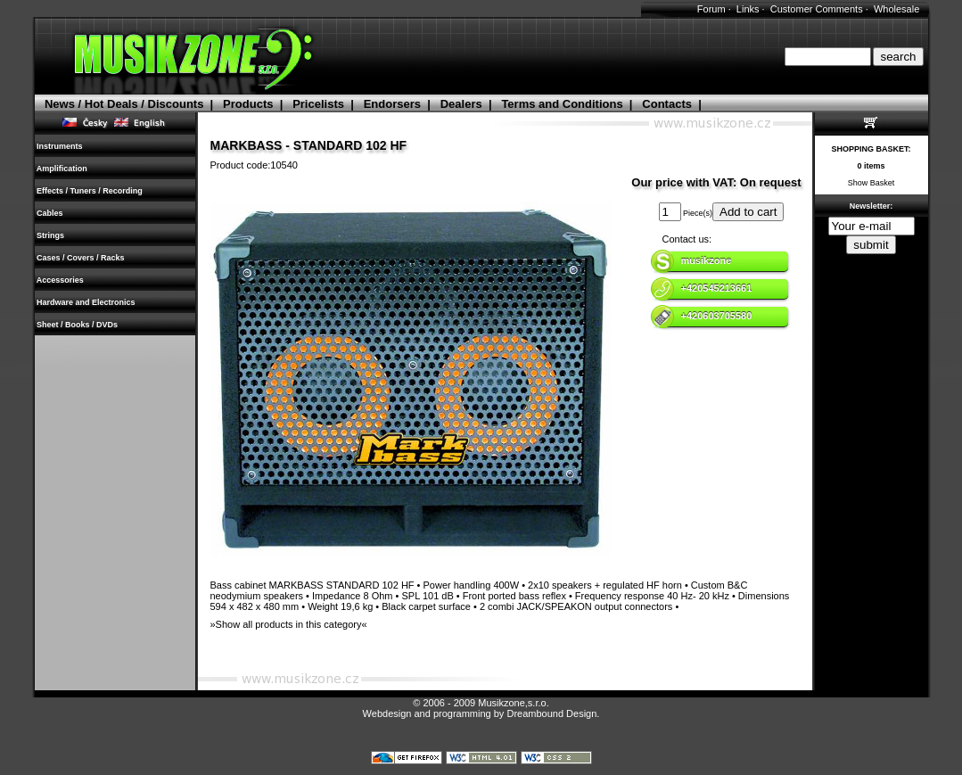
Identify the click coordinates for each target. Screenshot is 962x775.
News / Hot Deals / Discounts (124, 104)
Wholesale (896, 9)
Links (748, 9)
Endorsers (392, 104)
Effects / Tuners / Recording (90, 190)
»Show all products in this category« (288, 624)
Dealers (461, 104)
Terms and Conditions (561, 104)
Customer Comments (816, 9)
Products (248, 104)
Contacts (667, 104)
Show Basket (871, 182)
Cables (50, 213)
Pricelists (318, 104)
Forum (711, 9)
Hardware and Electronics (86, 302)
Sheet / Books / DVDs (77, 324)
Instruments (60, 146)
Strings (51, 235)
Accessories (60, 280)
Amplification (62, 168)
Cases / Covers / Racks (81, 257)
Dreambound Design (551, 713)
